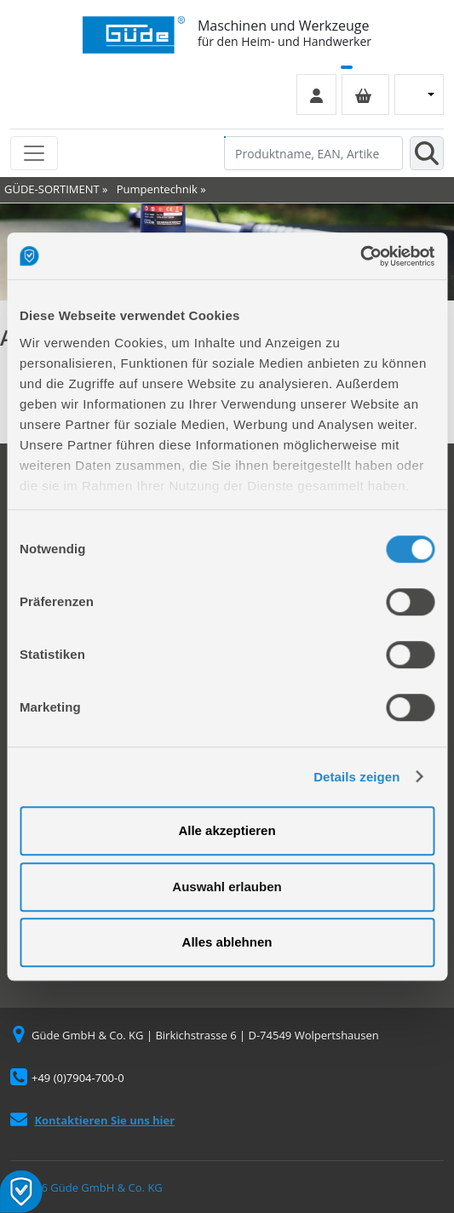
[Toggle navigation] (34, 153)
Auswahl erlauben (226, 886)
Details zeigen (356, 777)
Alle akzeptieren (226, 830)
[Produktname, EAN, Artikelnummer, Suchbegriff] (313, 153)
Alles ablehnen (227, 942)
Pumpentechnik (157, 189)
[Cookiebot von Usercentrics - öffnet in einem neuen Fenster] (359, 256)
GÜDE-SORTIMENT (52, 189)
